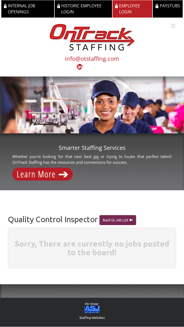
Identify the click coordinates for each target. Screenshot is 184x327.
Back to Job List (116, 220)
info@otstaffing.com (92, 58)
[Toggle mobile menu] (173, 26)
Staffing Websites (92, 317)
